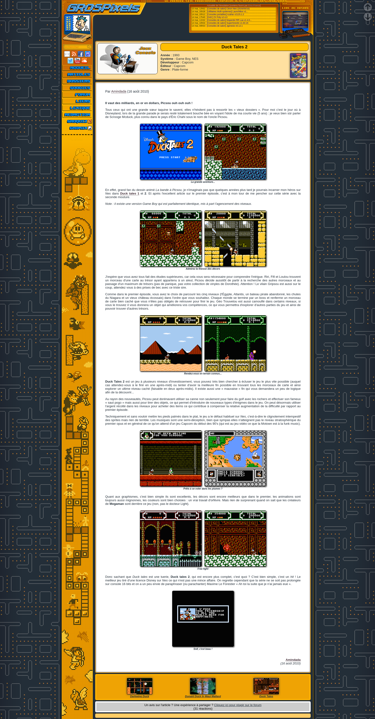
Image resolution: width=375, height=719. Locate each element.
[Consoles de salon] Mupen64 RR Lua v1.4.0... (229, 20)
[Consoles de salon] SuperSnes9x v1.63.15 (227, 23)
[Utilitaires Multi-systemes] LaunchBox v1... (227, 11)
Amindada (118, 91)
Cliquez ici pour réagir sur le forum (237, 705)
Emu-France (254, 5)
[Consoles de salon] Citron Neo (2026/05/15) (228, 8)
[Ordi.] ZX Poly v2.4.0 (217, 17)
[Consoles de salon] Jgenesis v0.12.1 (225, 26)
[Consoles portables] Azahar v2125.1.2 (225, 14)
